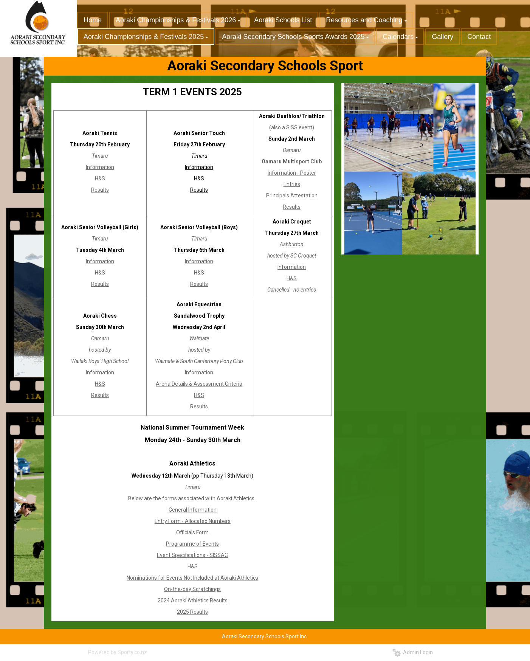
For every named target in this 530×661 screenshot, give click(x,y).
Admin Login (412, 652)
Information (100, 167)
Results (100, 190)
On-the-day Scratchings (192, 589)
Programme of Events (192, 544)
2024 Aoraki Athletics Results (193, 600)
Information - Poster (292, 173)
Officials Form (192, 532)
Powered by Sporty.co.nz (117, 652)
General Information (193, 510)
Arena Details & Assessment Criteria (199, 384)
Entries (292, 184)
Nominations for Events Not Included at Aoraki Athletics (192, 578)
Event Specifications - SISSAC (192, 555)
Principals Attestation (292, 195)
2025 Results (192, 612)
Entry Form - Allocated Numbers (193, 521)
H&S (100, 178)
